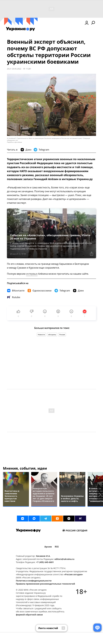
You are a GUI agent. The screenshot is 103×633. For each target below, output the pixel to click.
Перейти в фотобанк (14, 142)
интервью (32, 273)
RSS (57, 546)
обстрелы (52, 334)
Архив (48, 546)
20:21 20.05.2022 (14, 69)
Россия (62, 334)
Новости (41, 334)
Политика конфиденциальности (34, 580)
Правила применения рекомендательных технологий (45, 583)
